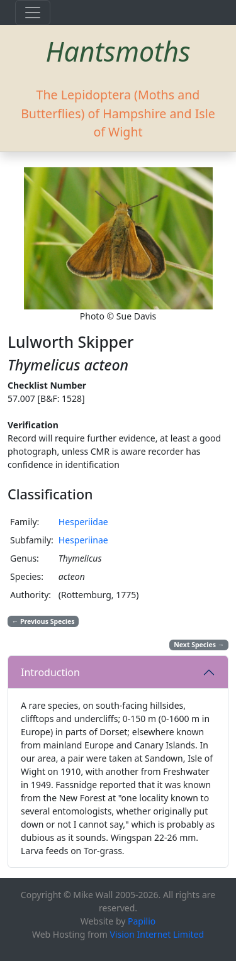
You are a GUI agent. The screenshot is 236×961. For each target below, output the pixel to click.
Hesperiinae (83, 540)
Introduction (50, 672)
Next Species (199, 644)
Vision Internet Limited (157, 934)
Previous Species (43, 621)
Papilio (141, 921)
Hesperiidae (83, 522)
